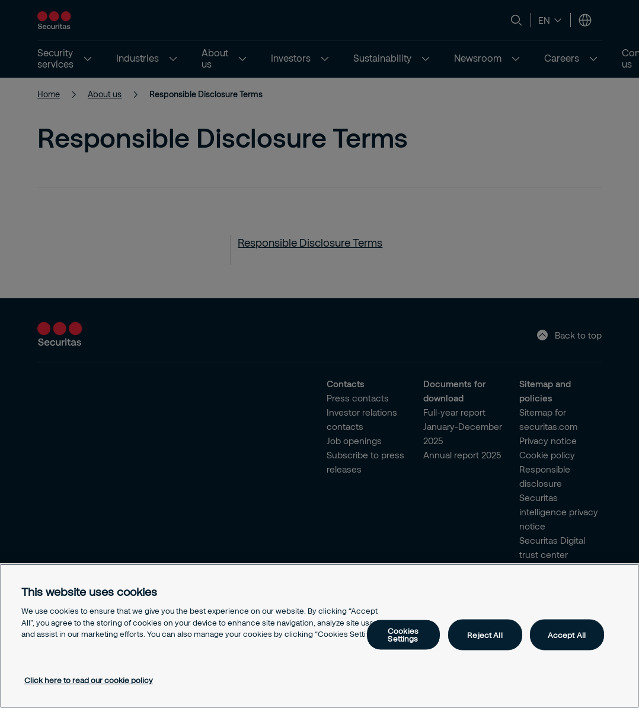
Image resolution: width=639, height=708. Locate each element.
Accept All (567, 634)
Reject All (484, 634)
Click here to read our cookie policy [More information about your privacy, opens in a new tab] (88, 680)
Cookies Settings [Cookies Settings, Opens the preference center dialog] (403, 634)
